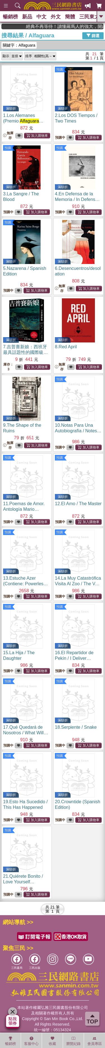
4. (77, 199)
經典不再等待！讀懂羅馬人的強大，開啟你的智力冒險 (77, 26)
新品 (27, 17)
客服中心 (31, 1041)
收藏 (52, 1041)
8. (66, 346)
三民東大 (89, 17)
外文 (56, 17)
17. (25, 733)
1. (24, 121)
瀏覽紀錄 (73, 1041)
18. (76, 727)
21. (23, 882)
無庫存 (8, 135)
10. (78, 431)
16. (74, 658)
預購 (59, 69)
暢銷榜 (10, 17)
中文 (41, 17)
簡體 (70, 17)
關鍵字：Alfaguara (19, 45)
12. (78, 503)
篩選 (93, 35)
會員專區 (94, 1041)
